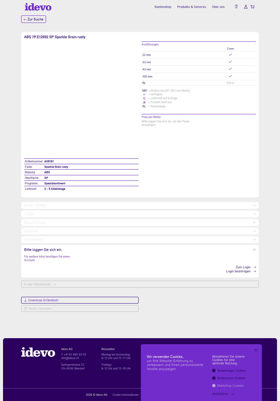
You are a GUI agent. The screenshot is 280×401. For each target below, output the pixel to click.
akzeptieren (223, 394)
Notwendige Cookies (231, 370)
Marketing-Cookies (230, 385)
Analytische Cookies (231, 378)
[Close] (256, 350)
